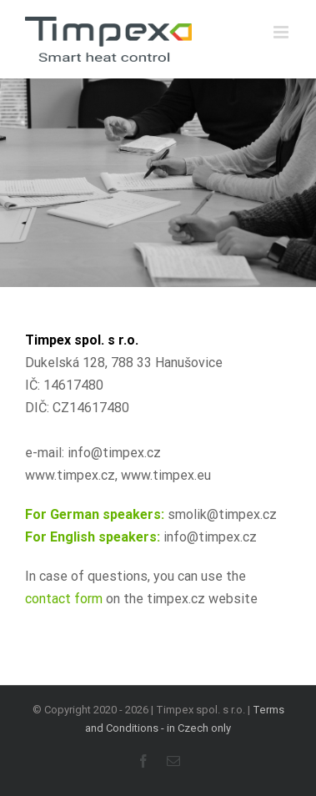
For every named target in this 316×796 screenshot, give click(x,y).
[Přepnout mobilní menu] (282, 32)
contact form (64, 599)
